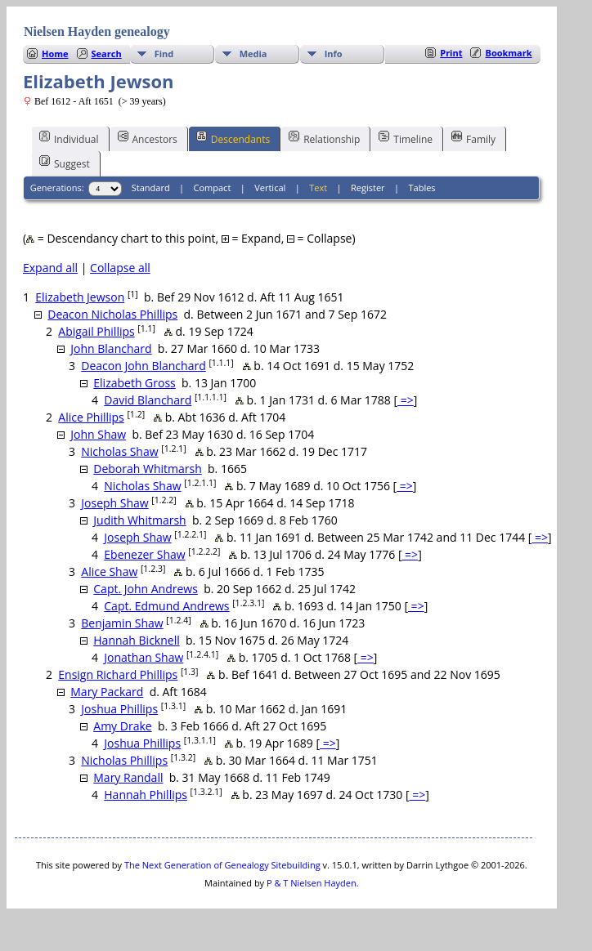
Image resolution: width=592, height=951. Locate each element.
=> (405, 400)
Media (253, 53)
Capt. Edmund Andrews (166, 606)
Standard (151, 187)
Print (451, 53)
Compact (212, 187)
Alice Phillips (91, 417)
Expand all (50, 267)
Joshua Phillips (119, 709)
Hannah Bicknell (136, 640)
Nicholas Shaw (119, 451)
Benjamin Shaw (122, 623)
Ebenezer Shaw (144, 554)
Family (473, 138)
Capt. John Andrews (145, 588)
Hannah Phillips (145, 794)
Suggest (64, 162)
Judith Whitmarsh (139, 520)
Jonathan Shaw (143, 657)
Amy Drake (122, 726)
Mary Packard (106, 691)
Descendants (233, 138)
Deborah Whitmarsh (147, 468)
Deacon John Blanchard (143, 365)
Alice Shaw (109, 571)
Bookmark (508, 53)
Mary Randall (128, 777)
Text (318, 187)
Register (368, 187)
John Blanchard (110, 348)
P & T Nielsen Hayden (312, 883)
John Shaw (98, 434)
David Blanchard (147, 400)
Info (334, 53)
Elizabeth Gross (134, 383)
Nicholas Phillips (124, 760)
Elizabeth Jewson (79, 297)
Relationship (324, 138)
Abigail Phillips (96, 331)
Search (107, 53)
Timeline (406, 138)
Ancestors (147, 138)
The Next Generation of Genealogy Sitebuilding (222, 865)
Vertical (269, 187)
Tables (422, 187)
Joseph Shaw (114, 503)
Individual (69, 138)
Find (164, 53)
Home (55, 53)
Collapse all (120, 267)
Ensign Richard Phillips (117, 674)
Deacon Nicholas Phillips (112, 314)
